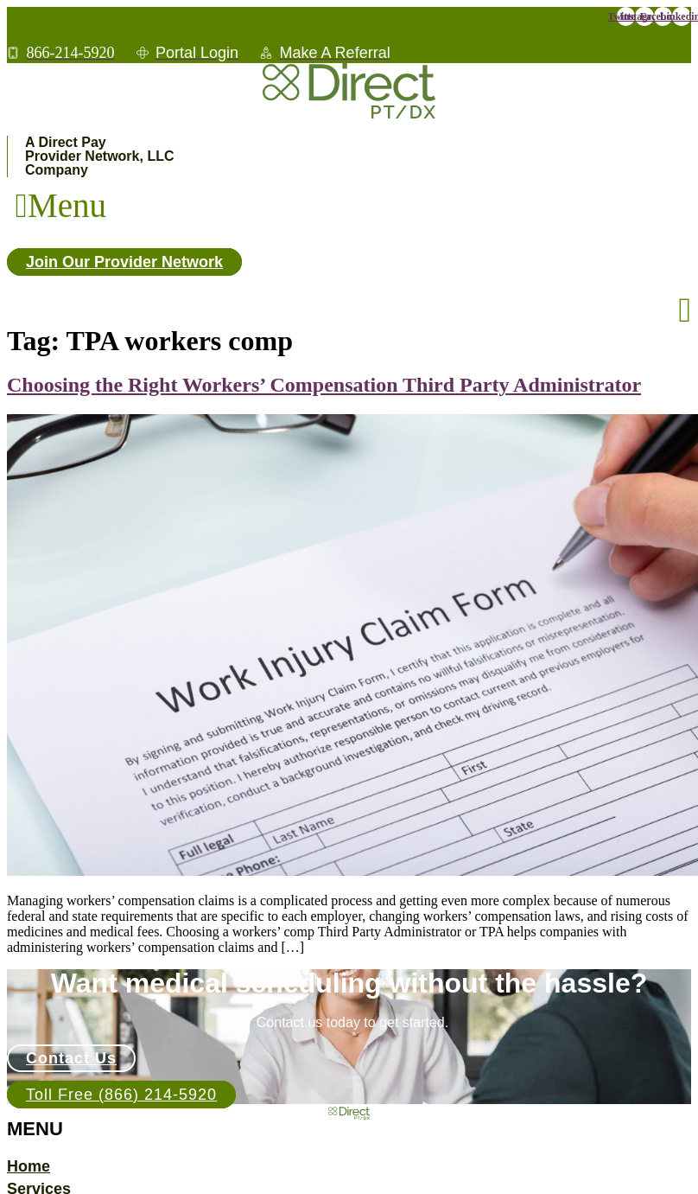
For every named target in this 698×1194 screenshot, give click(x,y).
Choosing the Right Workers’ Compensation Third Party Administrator (324, 385)
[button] (61, 205)
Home (28, 1166)
